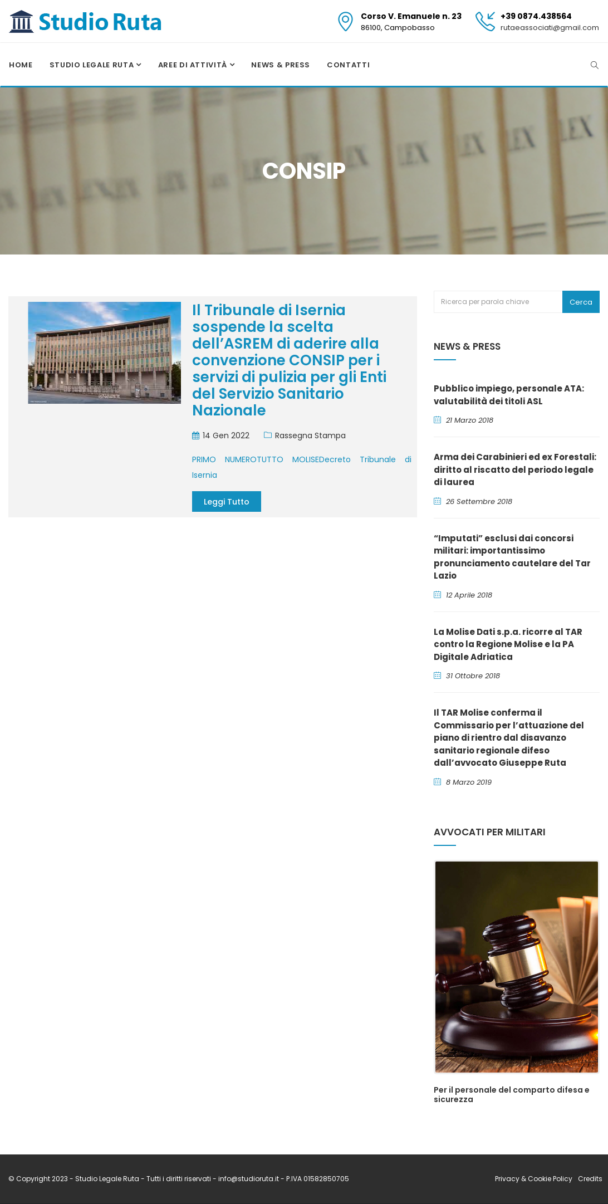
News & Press (280, 65)
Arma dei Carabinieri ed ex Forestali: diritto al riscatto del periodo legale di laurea (515, 469)
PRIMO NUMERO (224, 459)
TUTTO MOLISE (288, 459)
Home (21, 65)
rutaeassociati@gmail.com (550, 27)
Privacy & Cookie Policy (533, 1178)
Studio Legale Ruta (93, 65)
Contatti (348, 65)
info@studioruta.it (249, 1178)
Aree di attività (193, 65)
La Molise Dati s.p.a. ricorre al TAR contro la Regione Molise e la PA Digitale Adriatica (508, 644)
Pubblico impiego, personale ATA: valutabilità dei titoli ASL (509, 395)
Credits (590, 1178)
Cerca (581, 302)
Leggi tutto (226, 501)
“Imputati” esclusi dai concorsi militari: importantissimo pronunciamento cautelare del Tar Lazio (512, 557)
